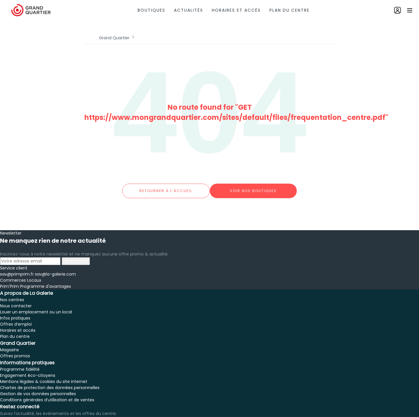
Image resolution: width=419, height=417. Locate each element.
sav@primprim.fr (17, 268)
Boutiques (151, 10)
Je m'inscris (76, 255)
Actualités (188, 10)
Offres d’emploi (16, 318)
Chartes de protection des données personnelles (50, 382)
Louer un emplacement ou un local (36, 306)
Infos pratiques (15, 312)
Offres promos (15, 350)
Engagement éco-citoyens (27, 369)
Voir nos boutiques (253, 187)
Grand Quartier (114, 38)
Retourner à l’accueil (165, 187)
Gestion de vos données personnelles (38, 388)
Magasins (9, 344)
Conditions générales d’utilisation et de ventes (47, 394)
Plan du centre (289, 10)
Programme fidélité (20, 363)
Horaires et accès (236, 10)
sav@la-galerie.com (55, 268)
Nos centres (12, 294)
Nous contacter (16, 300)
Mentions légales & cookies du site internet (43, 376)
